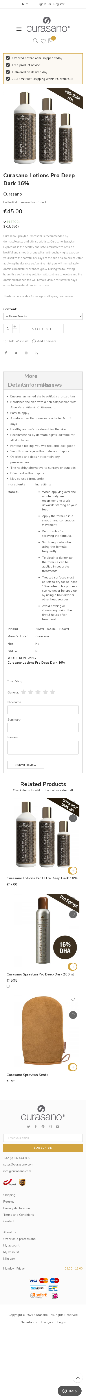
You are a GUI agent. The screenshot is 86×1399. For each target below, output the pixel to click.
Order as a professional (20, 1239)
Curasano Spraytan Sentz (27, 1074)
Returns (8, 1202)
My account (11, 1245)
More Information (29, 380)
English (62, 1322)
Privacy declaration (16, 1208)
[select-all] (66, 790)
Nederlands (29, 1322)
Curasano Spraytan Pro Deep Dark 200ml (40, 974)
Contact (8, 1221)
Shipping (9, 1195)
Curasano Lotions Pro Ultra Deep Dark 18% (42, 878)
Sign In (42, 4)
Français (47, 1322)
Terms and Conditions (18, 1215)
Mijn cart (9, 1259)
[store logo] (46, 24)
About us (9, 1232)
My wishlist (11, 1252)
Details (13, 385)
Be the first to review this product (24, 202)
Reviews (45, 385)
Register (58, 4)
